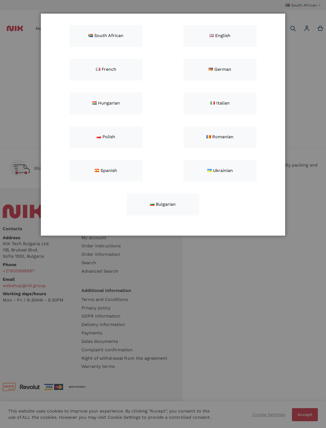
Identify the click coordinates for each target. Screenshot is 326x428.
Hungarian (106, 103)
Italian (220, 103)
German (220, 69)
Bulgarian (163, 204)
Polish (106, 136)
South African (106, 35)
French (106, 69)
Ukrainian (220, 170)
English (219, 35)
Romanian (219, 136)
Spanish (106, 170)
